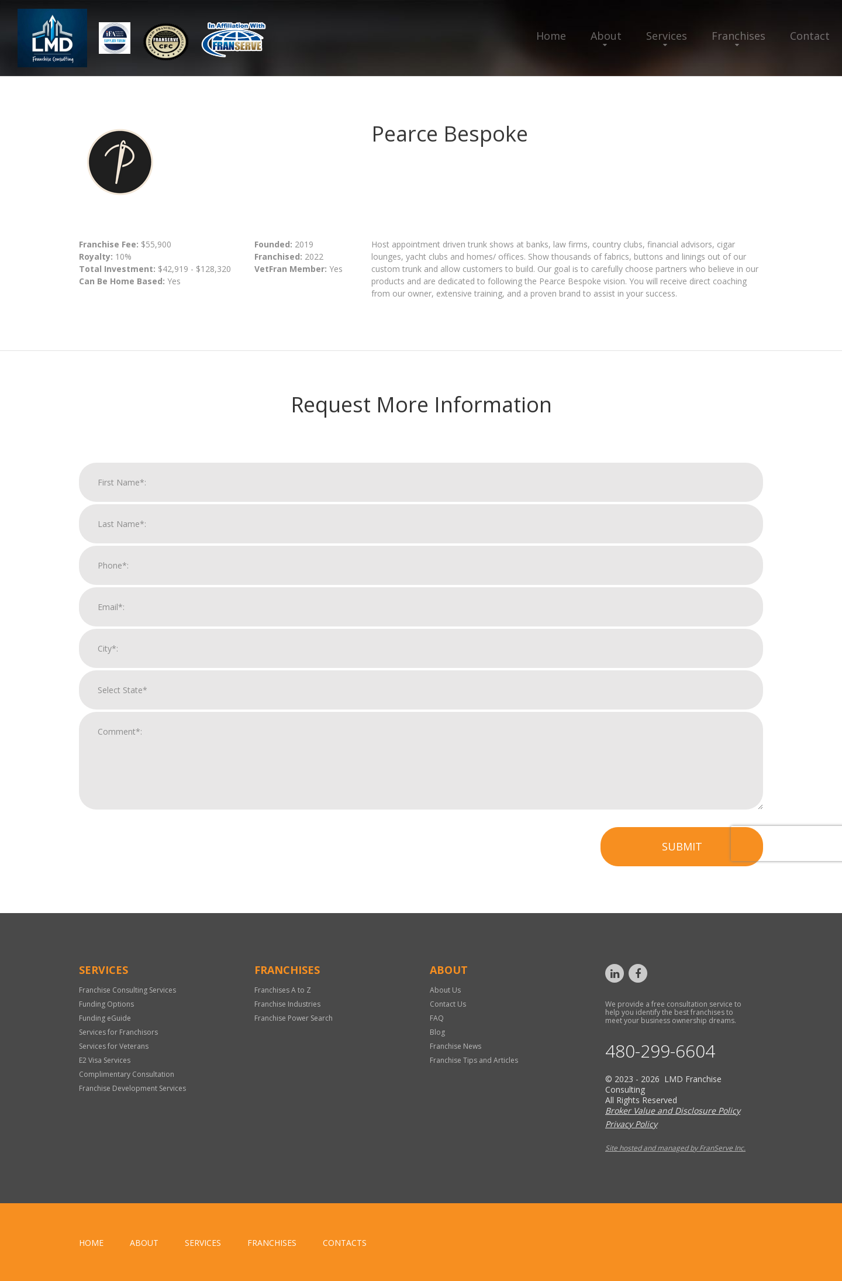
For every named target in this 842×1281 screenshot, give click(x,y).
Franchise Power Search (293, 1018)
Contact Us (448, 1004)
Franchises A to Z (282, 990)
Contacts (345, 1242)
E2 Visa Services (104, 1060)
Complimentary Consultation (126, 1074)
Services (666, 36)
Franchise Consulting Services (127, 990)
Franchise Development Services (132, 1088)
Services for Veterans (114, 1046)
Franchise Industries (287, 1004)
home (91, 1242)
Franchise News (455, 1046)
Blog (437, 1032)
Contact (810, 36)
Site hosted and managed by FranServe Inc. (675, 1148)
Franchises (738, 36)
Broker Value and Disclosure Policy (672, 1110)
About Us (445, 990)
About (606, 36)
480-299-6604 (660, 1051)
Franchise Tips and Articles (474, 1060)
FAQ (437, 1018)
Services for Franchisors (118, 1032)
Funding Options (106, 1004)
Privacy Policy (631, 1124)
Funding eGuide (105, 1018)
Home (551, 36)
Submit (682, 858)
